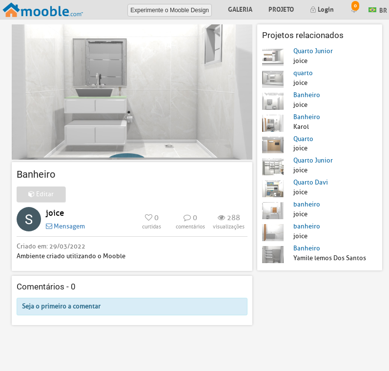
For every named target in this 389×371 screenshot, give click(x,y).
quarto (303, 73)
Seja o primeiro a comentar (61, 306)
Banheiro (306, 95)
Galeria (240, 8)
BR (378, 9)
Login (322, 8)
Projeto (281, 8)
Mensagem (65, 226)
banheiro (306, 204)
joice (55, 213)
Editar (41, 194)
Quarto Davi (310, 182)
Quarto (303, 139)
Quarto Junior (313, 51)
